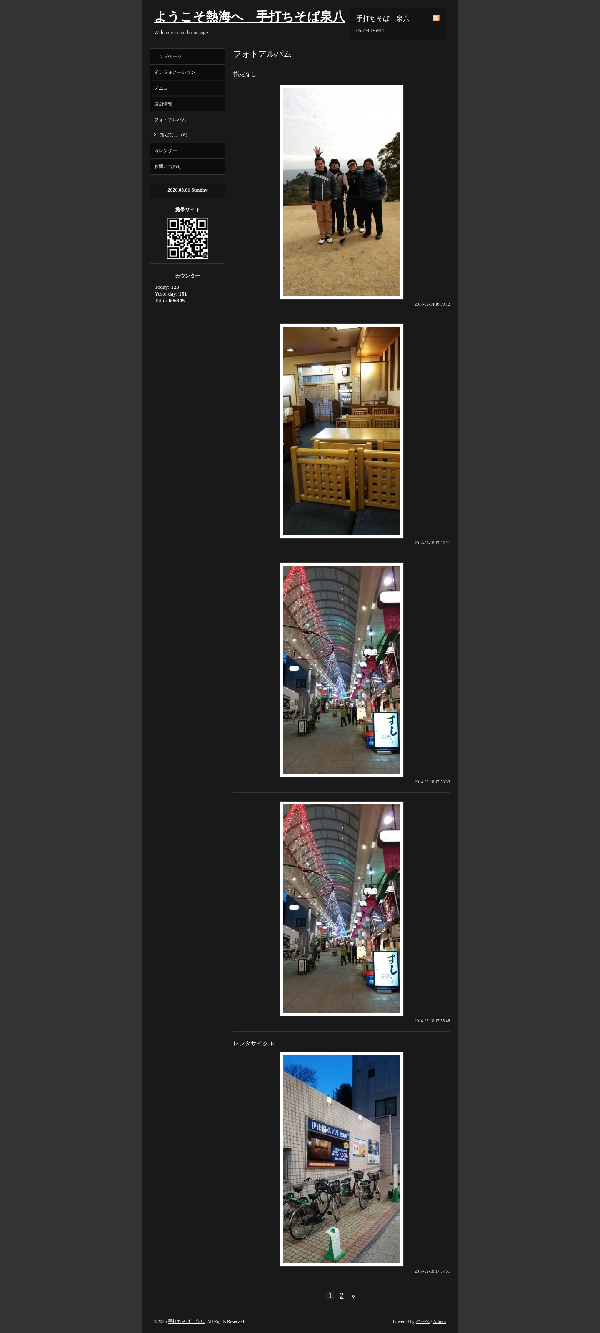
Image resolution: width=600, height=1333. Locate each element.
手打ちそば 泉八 (186, 1321)
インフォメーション (174, 72)
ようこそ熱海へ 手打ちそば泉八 (249, 16)
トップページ (168, 56)
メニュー (163, 87)
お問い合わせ (168, 166)
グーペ (423, 1321)
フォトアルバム (170, 119)
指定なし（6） (175, 134)
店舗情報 (163, 103)
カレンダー (165, 150)
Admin (439, 1321)
